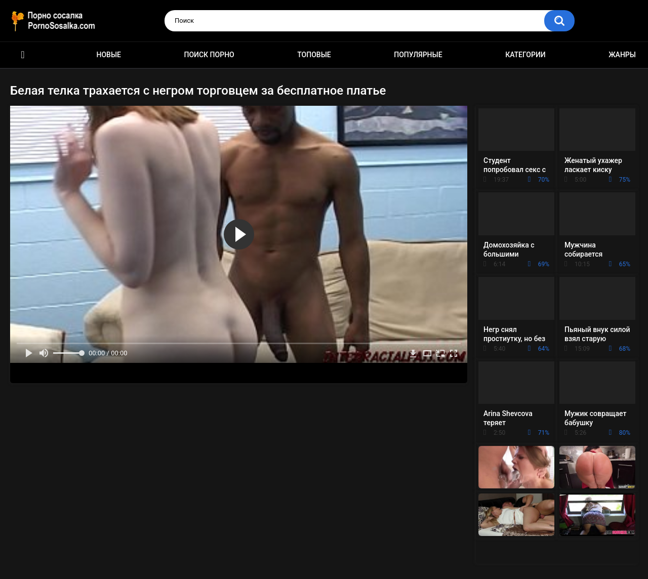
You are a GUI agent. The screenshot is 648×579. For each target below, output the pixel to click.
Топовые (314, 55)
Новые (109, 55)
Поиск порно (209, 55)
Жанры (622, 55)
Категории (525, 55)
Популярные (418, 55)
